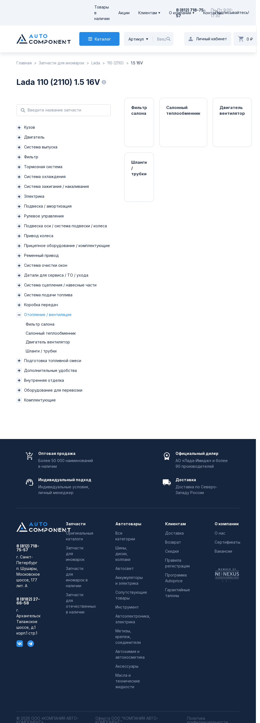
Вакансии (223, 551)
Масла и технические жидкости (127, 681)
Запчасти (76, 524)
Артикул (136, 39)
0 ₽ (250, 39)
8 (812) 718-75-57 (27, 548)
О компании (180, 12)
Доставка (174, 533)
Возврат (173, 542)
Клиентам (147, 12)
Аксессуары (126, 666)
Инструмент (127, 607)
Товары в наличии (102, 13)
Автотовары (127, 524)
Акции (124, 12)
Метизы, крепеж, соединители (128, 637)
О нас (220, 533)
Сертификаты (227, 542)
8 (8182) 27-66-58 (28, 601)
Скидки (172, 551)
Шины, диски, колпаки (122, 554)
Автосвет (124, 568)
